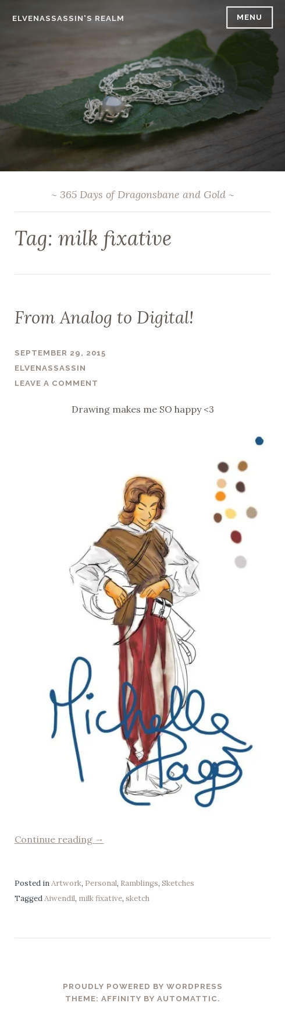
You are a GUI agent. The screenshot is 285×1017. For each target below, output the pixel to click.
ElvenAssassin (50, 368)
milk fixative (100, 898)
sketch (137, 898)
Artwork (66, 883)
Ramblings (139, 883)
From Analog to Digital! (104, 317)
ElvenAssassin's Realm (68, 18)
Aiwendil (59, 898)
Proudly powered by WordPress (143, 986)
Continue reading (59, 839)
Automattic (187, 998)
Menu (249, 17)
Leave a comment (56, 383)
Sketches (178, 883)
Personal (101, 883)
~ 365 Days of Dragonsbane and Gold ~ (142, 194)
